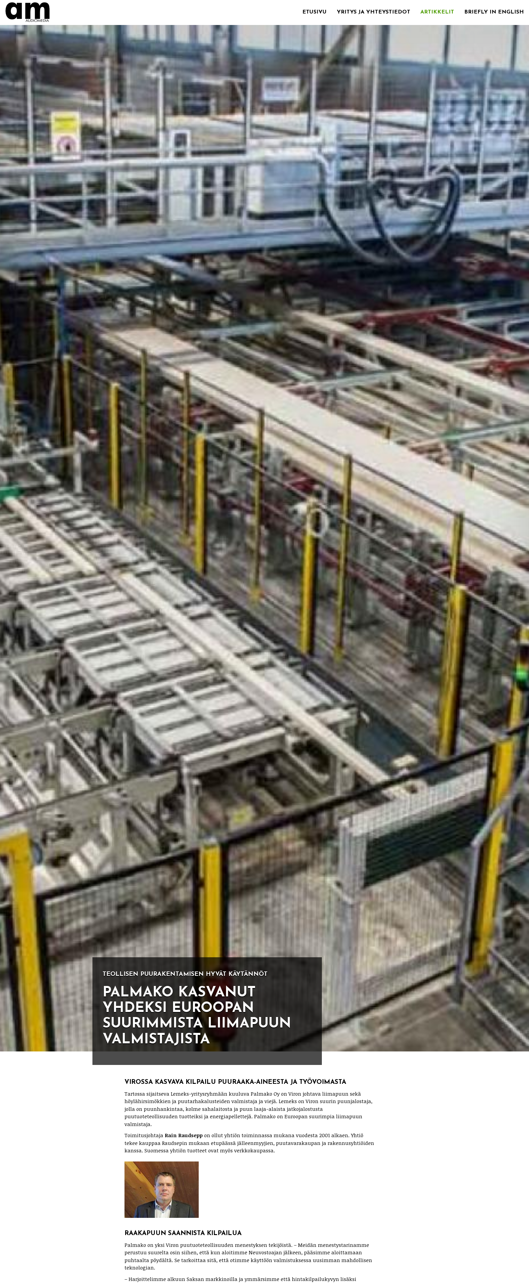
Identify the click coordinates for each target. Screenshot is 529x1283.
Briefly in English (494, 12)
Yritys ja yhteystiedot (373, 12)
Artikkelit (437, 12)
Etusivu (314, 12)
